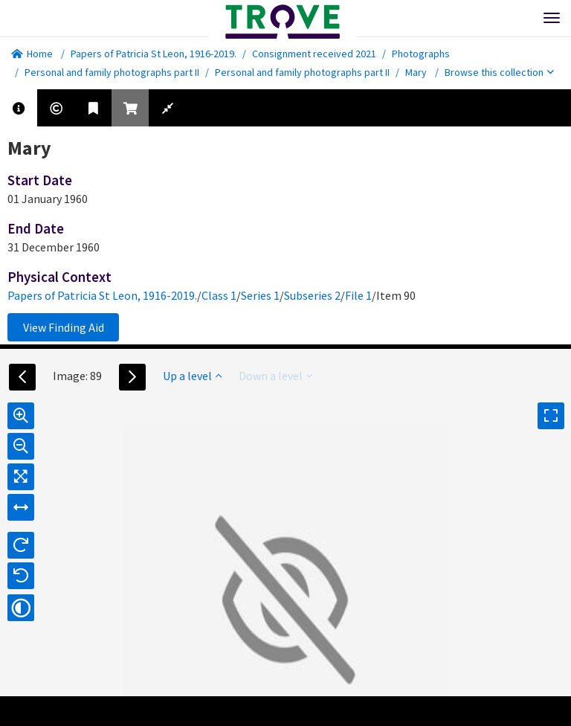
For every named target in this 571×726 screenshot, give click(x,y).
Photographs (421, 53)
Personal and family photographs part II (112, 72)
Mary (416, 72)
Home (32, 53)
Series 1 (260, 295)
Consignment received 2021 (314, 53)
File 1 (358, 295)
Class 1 (218, 295)
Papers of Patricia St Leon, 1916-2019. (153, 53)
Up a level (192, 375)
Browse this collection (499, 72)
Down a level (275, 375)
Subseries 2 (312, 295)
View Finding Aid (63, 327)
